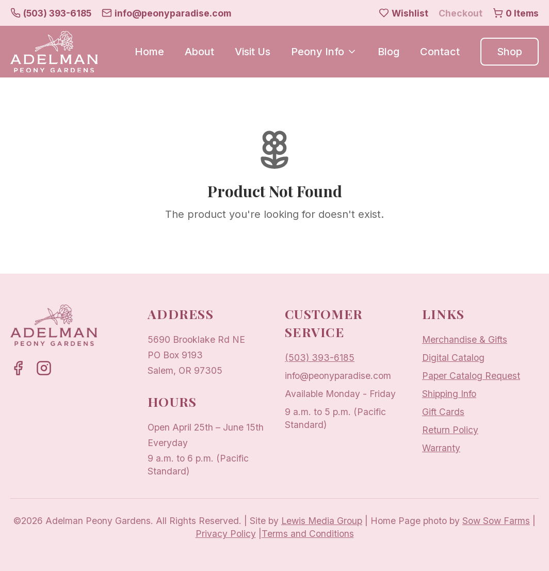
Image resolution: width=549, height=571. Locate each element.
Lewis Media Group (321, 520)
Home (149, 51)
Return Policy (450, 429)
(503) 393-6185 (319, 357)
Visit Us (252, 51)
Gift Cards (443, 411)
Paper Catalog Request (471, 375)
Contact (440, 51)
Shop (509, 51)
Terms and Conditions (308, 533)
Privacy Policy (226, 533)
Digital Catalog (453, 357)
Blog (388, 51)
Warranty (441, 447)
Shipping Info (449, 393)
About (199, 51)
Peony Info (324, 51)
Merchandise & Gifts (464, 339)
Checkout (460, 13)
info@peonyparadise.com (338, 375)
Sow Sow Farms (496, 520)
